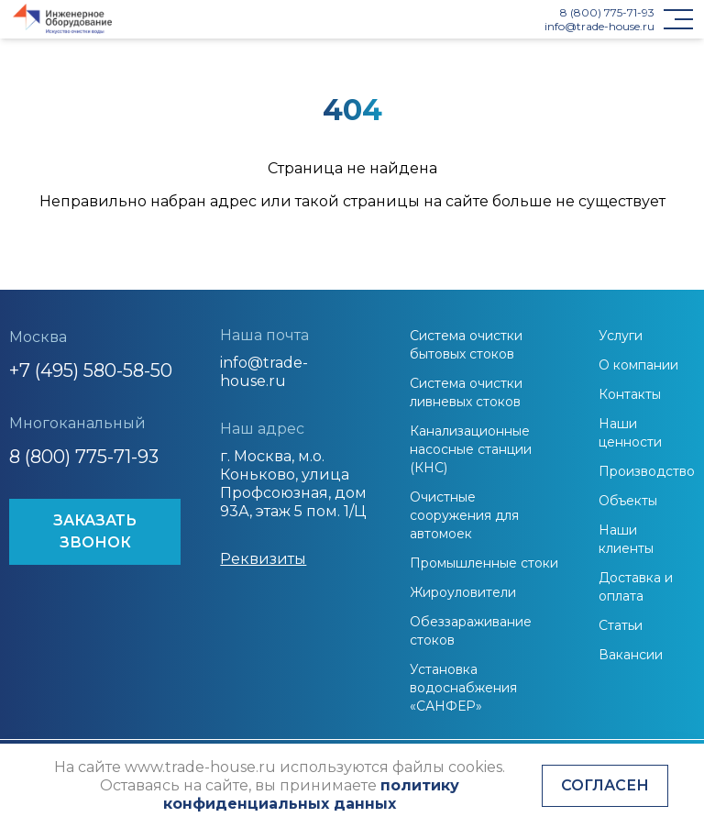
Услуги (621, 335)
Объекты (628, 500)
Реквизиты (263, 559)
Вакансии (631, 654)
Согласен (605, 785)
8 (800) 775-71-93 (607, 12)
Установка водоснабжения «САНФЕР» (463, 687)
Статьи (621, 625)
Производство (647, 471)
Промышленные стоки (484, 563)
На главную (352, 241)
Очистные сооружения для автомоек (464, 515)
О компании (638, 365)
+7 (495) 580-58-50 (90, 370)
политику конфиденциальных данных (311, 794)
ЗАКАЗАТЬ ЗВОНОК (95, 531)
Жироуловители (463, 592)
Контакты (630, 394)
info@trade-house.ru (599, 26)
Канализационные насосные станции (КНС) (471, 449)
